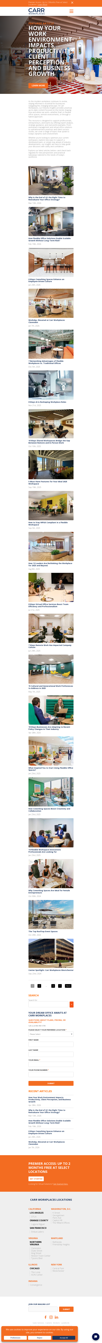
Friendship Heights (61, 1244)
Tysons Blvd (36, 1258)
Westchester (58, 1271)
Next (68, 986)
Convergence (36, 1285)
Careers (48, 1323)
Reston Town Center (40, 1256)
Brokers (56, 1323)
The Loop (35, 1272)
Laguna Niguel (38, 1224)
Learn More (42, 5)
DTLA (33, 1216)
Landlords (65, 1323)
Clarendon (36, 1248)
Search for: (32, 1000)
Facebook (45, 1317)
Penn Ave (57, 1218)
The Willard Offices (61, 1223)
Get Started (36, 1179)
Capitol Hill (57, 1220)
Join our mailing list (39, 1304)
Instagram (51, 1317)
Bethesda (57, 1242)
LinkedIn (56, 1317)
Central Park (58, 1268)
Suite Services (38, 1323)
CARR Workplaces (36, 11)
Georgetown (58, 1215)
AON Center (37, 1275)
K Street (56, 1213)
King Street (36, 1253)
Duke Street (36, 1251)
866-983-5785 (40, 1026)
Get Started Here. (60, 1184)
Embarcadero (37, 1232)
